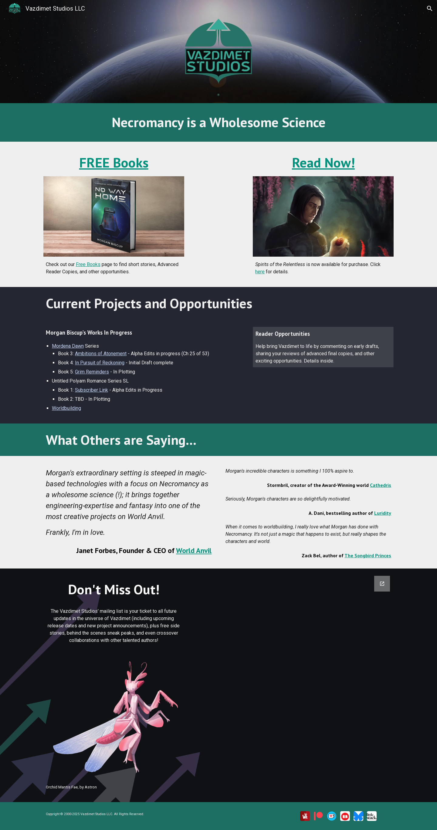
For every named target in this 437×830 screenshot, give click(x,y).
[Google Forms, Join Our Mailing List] (293, 675)
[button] (429, 8)
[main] (218, 122)
